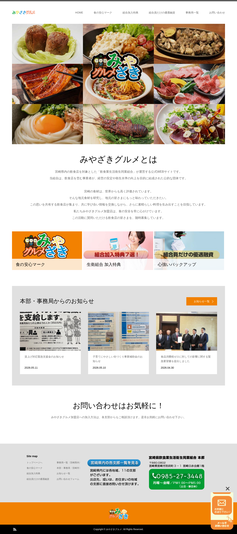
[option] (118, 84)
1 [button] (117, 140)
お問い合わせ (217, 12)
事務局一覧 (192, 12)
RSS (14, 529)
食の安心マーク (103, 12)
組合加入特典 (130, 12)
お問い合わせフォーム (68, 479)
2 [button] (120, 140)
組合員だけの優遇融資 (162, 12)
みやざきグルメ (114, 529)
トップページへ (34, 462)
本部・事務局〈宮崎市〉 (69, 468)
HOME (79, 12)
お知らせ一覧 (63, 473)
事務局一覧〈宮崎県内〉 (69, 462)
